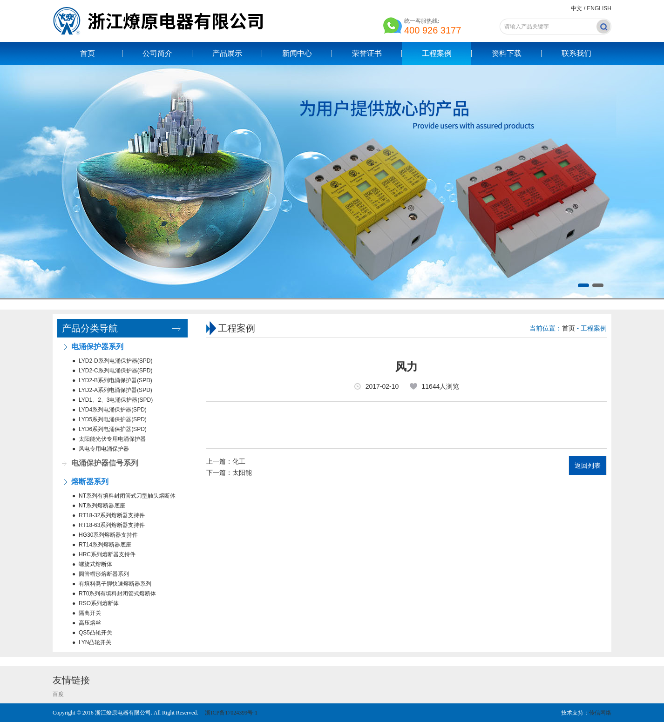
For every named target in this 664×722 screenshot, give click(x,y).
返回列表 (588, 465)
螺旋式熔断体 (95, 564)
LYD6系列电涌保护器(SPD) (113, 429)
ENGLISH (599, 8)
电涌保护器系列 (97, 347)
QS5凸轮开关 (95, 632)
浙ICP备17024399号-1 (230, 712)
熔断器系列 (89, 482)
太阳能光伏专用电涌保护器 (112, 439)
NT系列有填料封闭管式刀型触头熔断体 (127, 496)
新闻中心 (297, 53)
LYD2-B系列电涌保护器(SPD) (115, 380)
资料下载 (507, 53)
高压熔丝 (90, 623)
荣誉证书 (367, 53)
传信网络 (600, 712)
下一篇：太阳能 (229, 472)
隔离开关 (90, 613)
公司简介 (157, 53)
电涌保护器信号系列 (104, 463)
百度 (58, 694)
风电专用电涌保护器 (104, 448)
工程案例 (437, 53)
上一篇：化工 (225, 461)
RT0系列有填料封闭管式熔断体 (117, 593)
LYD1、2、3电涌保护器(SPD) (116, 400)
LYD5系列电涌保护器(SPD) (113, 419)
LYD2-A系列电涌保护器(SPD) (115, 390)
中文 (576, 8)
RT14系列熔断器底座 (105, 544)
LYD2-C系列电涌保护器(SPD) (115, 370)
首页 (87, 53)
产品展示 (227, 53)
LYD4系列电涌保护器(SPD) (113, 409)
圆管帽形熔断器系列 (104, 574)
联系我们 (576, 53)
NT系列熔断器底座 (102, 505)
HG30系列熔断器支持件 (108, 535)
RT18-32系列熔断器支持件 (112, 515)
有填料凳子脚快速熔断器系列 (115, 583)
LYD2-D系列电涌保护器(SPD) (115, 361)
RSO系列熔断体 (99, 603)
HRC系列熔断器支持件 (107, 554)
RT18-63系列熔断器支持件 (112, 525)
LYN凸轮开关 (95, 642)
